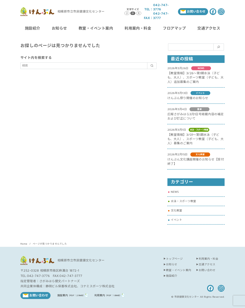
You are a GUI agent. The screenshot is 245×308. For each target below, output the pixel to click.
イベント (176, 220)
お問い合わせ (207, 270)
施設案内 (71, 295)
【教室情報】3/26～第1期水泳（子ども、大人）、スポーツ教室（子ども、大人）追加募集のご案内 (195, 77)
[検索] (88, 65)
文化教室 (176, 210)
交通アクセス (208, 28)
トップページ (174, 259)
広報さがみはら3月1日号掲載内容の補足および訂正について (195, 116)
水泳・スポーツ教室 (183, 201)
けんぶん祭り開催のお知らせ (187, 98)
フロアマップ (174, 28)
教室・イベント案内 (96, 28)
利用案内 (108, 295)
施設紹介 (32, 28)
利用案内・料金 (138, 28)
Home (24, 244)
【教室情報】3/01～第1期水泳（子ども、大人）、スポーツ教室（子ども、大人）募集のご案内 (195, 139)
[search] (152, 65)
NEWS (175, 192)
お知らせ (59, 28)
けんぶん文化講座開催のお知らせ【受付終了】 (195, 161)
